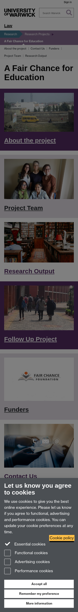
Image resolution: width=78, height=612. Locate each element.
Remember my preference (39, 594)
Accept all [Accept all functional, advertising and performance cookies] (39, 584)
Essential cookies (25, 544)
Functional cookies (26, 553)
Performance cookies (28, 571)
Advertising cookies (27, 562)
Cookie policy (62, 538)
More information (39, 603)
